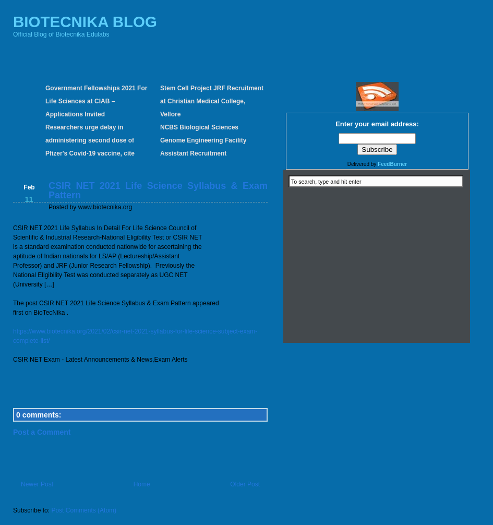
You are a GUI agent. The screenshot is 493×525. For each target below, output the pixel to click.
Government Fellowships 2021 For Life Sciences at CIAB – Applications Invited (96, 101)
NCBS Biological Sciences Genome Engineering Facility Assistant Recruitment (203, 140)
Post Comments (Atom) (83, 510)
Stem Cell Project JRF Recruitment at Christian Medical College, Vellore (211, 101)
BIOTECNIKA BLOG (85, 21)
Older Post (245, 484)
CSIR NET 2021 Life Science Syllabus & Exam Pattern (158, 190)
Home (142, 484)
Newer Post (37, 484)
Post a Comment (41, 432)
